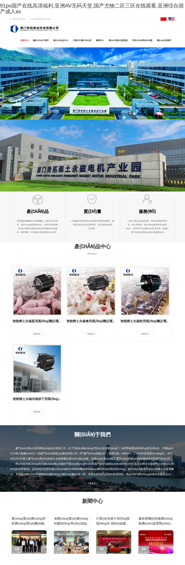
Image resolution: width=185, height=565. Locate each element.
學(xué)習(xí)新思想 (118, 40)
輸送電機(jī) (31, 518)
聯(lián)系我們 (164, 40)
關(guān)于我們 (41, 40)
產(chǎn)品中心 (60, 40)
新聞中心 (100, 40)
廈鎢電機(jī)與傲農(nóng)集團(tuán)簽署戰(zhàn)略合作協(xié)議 (155, 433)
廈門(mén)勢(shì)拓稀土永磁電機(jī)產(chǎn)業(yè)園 (62, 488)
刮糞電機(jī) (6, 518)
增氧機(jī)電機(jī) (33, 522)
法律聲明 (174, 526)
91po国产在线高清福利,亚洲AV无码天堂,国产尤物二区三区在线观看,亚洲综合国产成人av (92, 8)
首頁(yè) (24, 40)
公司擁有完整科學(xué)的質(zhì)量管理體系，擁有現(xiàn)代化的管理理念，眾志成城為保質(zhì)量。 (92, 225)
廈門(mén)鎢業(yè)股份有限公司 (22, 488)
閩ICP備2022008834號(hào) (154, 526)
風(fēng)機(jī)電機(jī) (10, 510)
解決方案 (29, 527)
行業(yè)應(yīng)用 (82, 40)
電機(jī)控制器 (7, 527)
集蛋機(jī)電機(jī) (8, 522)
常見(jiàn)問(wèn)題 (142, 40)
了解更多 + (92, 393)
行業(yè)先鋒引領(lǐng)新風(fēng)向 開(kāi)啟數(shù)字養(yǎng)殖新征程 (113, 433)
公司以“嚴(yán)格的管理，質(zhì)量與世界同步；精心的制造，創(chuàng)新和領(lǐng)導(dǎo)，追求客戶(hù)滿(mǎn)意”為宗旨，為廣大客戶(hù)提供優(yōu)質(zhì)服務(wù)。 (147, 227)
